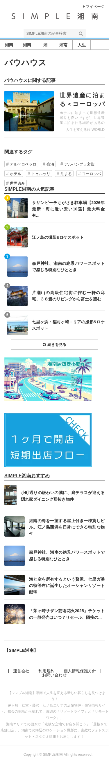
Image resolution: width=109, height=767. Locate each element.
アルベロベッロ (23, 164)
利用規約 (46, 671)
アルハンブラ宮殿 (79, 164)
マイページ (94, 6)
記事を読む (54, 111)
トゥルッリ (40, 174)
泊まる (66, 174)
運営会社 (21, 671)
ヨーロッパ (91, 174)
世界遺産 (17, 183)
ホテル (15, 174)
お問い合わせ (54, 675)
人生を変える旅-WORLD (85, 130)
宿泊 (50, 164)
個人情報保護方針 (80, 671)
